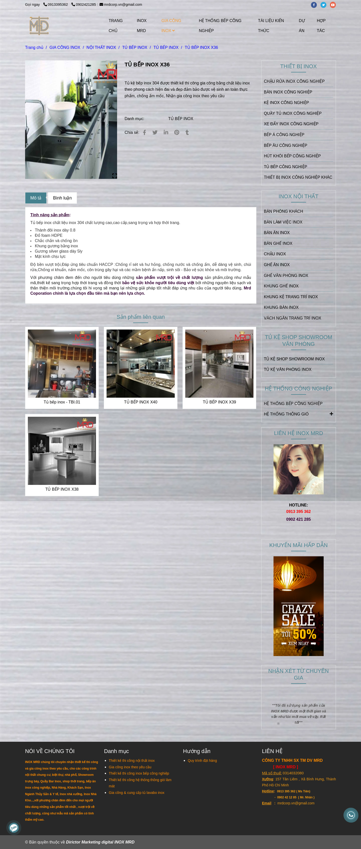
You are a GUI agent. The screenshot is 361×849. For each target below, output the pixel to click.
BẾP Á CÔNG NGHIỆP (284, 135)
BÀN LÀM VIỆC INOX (283, 222)
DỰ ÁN (302, 26)
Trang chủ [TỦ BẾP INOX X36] (34, 47)
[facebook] (315, 5)
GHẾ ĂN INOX (277, 265)
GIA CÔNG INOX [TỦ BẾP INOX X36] (64, 47)
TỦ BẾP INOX (180, 119)
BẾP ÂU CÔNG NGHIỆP (285, 145)
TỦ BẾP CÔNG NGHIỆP (285, 167)
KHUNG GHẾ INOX (281, 286)
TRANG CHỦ (116, 26)
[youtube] (334, 5)
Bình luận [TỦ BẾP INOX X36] (62, 197)
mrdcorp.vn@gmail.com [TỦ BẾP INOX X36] (121, 5)
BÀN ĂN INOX (277, 233)
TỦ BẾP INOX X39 (219, 402)
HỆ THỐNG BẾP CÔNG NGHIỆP (220, 26)
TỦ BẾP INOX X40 (140, 402)
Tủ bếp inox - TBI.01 (62, 402)
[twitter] (325, 5)
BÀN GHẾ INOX (278, 243)
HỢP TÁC (321, 26)
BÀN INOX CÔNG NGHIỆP (288, 92)
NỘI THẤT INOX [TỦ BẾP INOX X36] (101, 47)
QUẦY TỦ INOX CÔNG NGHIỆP (293, 113)
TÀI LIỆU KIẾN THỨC (271, 26)
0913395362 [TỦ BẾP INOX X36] (56, 5)
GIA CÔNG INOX (171, 26)
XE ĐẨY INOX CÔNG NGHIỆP (291, 124)
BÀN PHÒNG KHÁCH (283, 211)
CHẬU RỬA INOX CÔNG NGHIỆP (294, 81)
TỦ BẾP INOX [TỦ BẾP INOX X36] (134, 47)
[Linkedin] (166, 132)
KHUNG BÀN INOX (281, 307)
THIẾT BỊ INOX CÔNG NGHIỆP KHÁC (298, 177)
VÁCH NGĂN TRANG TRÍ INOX (292, 318)
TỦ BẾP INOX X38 (62, 489)
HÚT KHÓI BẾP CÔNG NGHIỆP (292, 156)
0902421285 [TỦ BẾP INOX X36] (83, 5)
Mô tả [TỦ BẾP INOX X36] (35, 197)
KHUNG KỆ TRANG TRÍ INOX (291, 297)
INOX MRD (142, 26)
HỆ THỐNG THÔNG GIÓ (298, 413)
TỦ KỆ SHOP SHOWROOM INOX (294, 359)
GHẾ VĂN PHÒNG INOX (286, 275)
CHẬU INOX (275, 254)
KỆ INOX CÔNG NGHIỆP (286, 102)
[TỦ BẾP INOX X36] (39, 25)
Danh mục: (135, 119)
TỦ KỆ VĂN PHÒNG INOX (288, 369)
